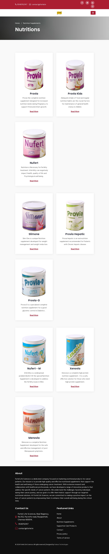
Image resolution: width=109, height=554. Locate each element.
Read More (34, 111)
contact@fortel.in (39, 4)
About (59, 518)
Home (17, 23)
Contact (60, 530)
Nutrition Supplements (65, 522)
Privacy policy (62, 534)
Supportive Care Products (67, 526)
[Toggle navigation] (93, 13)
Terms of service (63, 538)
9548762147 (22, 4)
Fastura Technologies (61, 544)
